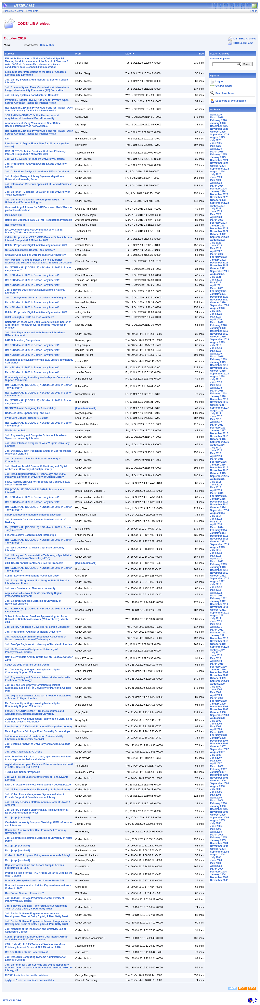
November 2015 (219, 470)
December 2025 (219, 126)
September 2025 (219, 134)
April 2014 (216, 524)
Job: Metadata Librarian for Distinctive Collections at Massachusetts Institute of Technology (35, 638)
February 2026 (218, 120)
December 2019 (219, 331)
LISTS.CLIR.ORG (11, 1000)
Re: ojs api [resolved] (17, 817)
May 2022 (215, 248)
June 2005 (216, 826)
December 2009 (219, 672)
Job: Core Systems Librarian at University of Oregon (35, 297)
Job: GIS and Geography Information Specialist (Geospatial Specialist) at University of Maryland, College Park (38, 688)
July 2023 (215, 208)
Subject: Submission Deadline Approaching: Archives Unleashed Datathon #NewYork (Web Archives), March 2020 (36, 619)
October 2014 (218, 507)
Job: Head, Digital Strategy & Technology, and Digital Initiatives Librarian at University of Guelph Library (35, 475)
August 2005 (217, 820)
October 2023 (218, 200)
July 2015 (215, 481)
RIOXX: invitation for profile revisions (26, 975)
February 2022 (218, 257)
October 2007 (218, 746)
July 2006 (215, 789)
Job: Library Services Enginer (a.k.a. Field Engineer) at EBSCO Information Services (36, 811)
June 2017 (216, 416)
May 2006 (215, 794)
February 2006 (218, 803)
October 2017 (218, 405)
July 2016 (215, 447)
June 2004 (216, 860)
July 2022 (215, 242)
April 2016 (216, 456)
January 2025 (218, 157)
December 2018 (219, 365)
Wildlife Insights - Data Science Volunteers (29, 317)
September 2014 (219, 510)
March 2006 (216, 800)
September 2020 (219, 305)
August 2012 (217, 581)
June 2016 (216, 450)
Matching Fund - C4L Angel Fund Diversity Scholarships (37, 731)
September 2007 (219, 749)
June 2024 (216, 177)
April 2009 (216, 695)
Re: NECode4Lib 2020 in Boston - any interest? (32, 275)
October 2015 (218, 473)
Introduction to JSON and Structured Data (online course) (38, 726)
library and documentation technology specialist (33, 514)
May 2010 (215, 658)
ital (7, 138)
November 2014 (219, 504)
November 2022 (219, 231)
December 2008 (219, 706)
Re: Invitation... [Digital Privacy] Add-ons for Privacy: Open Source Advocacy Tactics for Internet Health (39, 109)
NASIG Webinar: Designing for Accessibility (30, 408)
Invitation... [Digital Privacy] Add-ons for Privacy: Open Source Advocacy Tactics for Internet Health (36, 101)
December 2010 (219, 638)
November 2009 (219, 675)
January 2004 (218, 874)
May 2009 (215, 692)
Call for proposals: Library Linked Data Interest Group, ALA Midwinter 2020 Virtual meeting (36, 938)
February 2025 (218, 154)
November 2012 (219, 572)
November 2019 (219, 333)
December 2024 (219, 160)
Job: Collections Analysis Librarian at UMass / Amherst (37, 171)
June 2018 (216, 382)
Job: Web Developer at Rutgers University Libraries (35, 159)
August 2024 (217, 171)
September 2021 (219, 271)
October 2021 (218, 268)
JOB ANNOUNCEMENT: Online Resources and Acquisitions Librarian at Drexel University (32, 117)
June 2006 (216, 792)
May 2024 (215, 180)
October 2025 (218, 131)
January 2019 (218, 362)
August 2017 (217, 410)
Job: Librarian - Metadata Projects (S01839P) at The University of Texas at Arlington (35, 201)
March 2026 (216, 117)
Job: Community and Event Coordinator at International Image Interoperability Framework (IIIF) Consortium (37, 89)
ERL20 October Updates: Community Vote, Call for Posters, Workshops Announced (34, 231)
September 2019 (219, 339)
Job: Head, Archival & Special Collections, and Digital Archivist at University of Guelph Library (36, 468)
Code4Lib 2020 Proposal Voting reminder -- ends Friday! (37, 855)
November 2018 (219, 368)
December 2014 (219, 501)
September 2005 (219, 817)
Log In (219, 81)
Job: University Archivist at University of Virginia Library (37, 789)
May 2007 (215, 760)
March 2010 (216, 663)
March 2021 (216, 288)
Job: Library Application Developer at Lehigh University (37, 626)
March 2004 (216, 868)
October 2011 (218, 609)
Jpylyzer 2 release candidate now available (29, 980)
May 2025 (215, 146)
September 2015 (219, 476)
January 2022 (218, 259)
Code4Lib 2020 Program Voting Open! (27, 664)
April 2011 (216, 626)
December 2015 (219, 467)
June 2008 (216, 723)
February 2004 (218, 871)
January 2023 (218, 225)
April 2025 (216, 148)
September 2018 (219, 373)
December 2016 (219, 433)
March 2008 (216, 732)
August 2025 (217, 137)
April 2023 (216, 217)
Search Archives (219, 53)
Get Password (224, 85)
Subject (9, 53)
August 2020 (217, 308)
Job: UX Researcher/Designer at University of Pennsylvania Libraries (31, 651)
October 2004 (218, 848)
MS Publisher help (15, 430)
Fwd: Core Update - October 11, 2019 (26, 418)
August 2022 (217, 239)
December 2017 (219, 399)
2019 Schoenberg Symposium (22, 340)
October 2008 (218, 712)
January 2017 (218, 430)
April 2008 (216, 729)
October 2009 (218, 678)
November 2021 (219, 265)
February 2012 (218, 598)
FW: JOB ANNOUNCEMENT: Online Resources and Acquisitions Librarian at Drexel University (34, 712)
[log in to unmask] (85, 408)
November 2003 (219, 880)
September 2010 (219, 646)
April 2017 (216, 422)
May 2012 (215, 589)
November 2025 (219, 128)
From (78, 53)
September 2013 (219, 544)
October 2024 (218, 165)
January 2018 (218, 396)
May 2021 (215, 282)
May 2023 (215, 214)
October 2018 (218, 370)
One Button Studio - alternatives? (24, 893)
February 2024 (218, 188)
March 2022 (216, 254)
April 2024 (216, 183)
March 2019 (216, 356)
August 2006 (217, 786)
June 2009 (216, 689)
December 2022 (219, 228)
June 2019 (216, 348)
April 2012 (216, 592)
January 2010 (218, 669)
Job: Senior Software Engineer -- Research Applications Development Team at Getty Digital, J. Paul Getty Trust (37, 923)
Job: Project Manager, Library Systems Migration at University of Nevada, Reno (35, 178)
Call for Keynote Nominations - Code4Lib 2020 (31, 575)
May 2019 (215, 350)
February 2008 (218, 735)
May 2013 (215, 555)
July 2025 (215, 140)
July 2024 (215, 174)
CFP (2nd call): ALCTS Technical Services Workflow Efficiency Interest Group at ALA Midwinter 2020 (35, 946)
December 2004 (219, 843)
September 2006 (219, 783)
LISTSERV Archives (244, 38)
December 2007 (219, 740)
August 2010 (217, 649)
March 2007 (216, 766)
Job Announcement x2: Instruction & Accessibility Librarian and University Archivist (34, 738)
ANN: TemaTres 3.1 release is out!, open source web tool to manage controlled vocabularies (38, 758)
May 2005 (215, 829)
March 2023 (216, 220)
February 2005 (218, 837)
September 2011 (219, 612)
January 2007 (218, 772)
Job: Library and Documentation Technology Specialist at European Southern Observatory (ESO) (38, 557)
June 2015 (216, 484)
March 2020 (216, 322)
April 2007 (216, 763)
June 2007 (216, 757)
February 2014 (218, 530)
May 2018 (215, 385)
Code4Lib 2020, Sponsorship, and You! (27, 413)
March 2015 (216, 493)
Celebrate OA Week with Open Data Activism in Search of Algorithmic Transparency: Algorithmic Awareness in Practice (38, 325)
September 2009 (219, 681)
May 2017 (215, 419)
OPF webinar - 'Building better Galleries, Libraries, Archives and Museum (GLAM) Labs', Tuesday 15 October (38, 261)
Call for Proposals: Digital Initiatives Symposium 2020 (36, 245)
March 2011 (216, 629)
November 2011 (219, 607)
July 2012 (215, 584)
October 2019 (218, 336)
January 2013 (218, 567)
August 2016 (217, 444)
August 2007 (217, 752)
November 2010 (219, 641)
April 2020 (216, 319)
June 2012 (216, 587)
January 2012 (218, 601)
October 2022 (218, 234)
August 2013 (217, 547)
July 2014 (215, 515)
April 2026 (216, 114)
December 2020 (219, 296)
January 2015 (218, 498)
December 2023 (219, 194)
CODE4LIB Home (243, 43)
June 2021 (216, 279)
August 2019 (217, 342)
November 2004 (219, 846)
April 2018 (216, 387)
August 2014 (217, 513)
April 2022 (216, 251)
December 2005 (219, 809)
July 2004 (215, 857)
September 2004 (219, 851)
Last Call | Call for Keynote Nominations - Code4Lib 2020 (38, 784)
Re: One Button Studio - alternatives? (26, 952)
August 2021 (217, 274)
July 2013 (215, 550)
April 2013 (216, 558)
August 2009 (217, 683)
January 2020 (218, 328)
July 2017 (215, 413)
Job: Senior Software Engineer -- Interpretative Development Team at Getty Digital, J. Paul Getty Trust (36, 915)
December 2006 (219, 774)
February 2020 (218, 325)
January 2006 (218, 806)
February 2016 (218, 461)
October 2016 (218, 439)
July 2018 (215, 379)
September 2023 (219, 202)
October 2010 (218, 644)
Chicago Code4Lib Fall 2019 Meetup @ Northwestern (35, 254)
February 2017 (218, 427)
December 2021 (219, 262)
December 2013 (219, 535)
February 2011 (218, 632)
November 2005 (219, 811)
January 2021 (218, 294)
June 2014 (216, 518)
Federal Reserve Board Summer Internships (30, 535)
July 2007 (215, 755)
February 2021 (218, 291)
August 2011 (217, 615)
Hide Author (47, 45)
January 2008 (218, 737)
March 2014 (216, 527)
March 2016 (216, 459)
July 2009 (215, 686)
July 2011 (215, 618)
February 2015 (218, 496)
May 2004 (215, 863)
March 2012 (216, 595)
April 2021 (216, 285)
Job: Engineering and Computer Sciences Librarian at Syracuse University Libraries (36, 437)
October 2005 (218, 814)
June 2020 (216, 313)
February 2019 (218, 359)
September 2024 (219, 168)
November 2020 (219, 299)
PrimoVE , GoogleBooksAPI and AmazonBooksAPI (34, 880)
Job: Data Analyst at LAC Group (23, 751)
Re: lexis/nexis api (15, 224)
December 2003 (219, 877)
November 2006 (219, 777)
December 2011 (219, 604)
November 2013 (219, 538)
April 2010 (216, 661)
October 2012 (218, 575)
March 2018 (216, 390)
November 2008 (219, 709)
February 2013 (218, 564)
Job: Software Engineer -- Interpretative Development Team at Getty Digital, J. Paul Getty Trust (36, 907)
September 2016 (219, 442)
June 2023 (216, 211)
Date (128, 53)
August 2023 (217, 205)
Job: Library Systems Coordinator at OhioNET (31, 95)
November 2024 (219, 163)
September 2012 (219, 578)
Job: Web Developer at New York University (30, 588)
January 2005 (218, 840)
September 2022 (219, 237)
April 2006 (216, 797)
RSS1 (242, 988)
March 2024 (216, 185)
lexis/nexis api (13, 215)
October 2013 (218, 541)
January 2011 (218, 635)
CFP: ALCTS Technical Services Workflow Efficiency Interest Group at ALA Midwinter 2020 (35, 153)
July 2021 (215, 276)
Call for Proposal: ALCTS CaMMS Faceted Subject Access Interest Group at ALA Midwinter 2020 (38, 239)
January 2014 (218, 533)
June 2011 (216, 621)
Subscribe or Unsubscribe (231, 100)
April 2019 (216, 353)
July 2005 (215, 823)
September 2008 (219, 715)
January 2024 (218, 191)
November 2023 (219, 197)
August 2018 (217, 376)
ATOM (232, 988)
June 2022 (216, 245)
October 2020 (218, 302)
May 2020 (215, 316)
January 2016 (218, 464)
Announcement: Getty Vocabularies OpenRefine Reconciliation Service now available (33, 124)
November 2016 (219, 436)
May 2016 (215, 453)
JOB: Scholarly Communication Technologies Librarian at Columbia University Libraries (38, 720)
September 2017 (219, 407)
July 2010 (215, 652)
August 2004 (217, 854)
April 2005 (216, 831)
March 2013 (216, 561)
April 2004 (216, 866)
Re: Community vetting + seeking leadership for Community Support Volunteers (32, 671)
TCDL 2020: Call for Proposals (22, 772)
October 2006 (218, 780)
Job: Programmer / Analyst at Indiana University (33, 631)
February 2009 (218, 700)
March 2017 (216, 424)
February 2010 (218, 666)
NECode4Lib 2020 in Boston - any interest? (30, 250)
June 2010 (216, 655)
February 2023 (218, 222)
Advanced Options (220, 58)
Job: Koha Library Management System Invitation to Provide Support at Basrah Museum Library (35, 796)
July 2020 (215, 311)
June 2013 (216, 552)
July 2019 (215, 345)
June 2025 (216, 143)
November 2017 (219, 402)
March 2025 (216, 151)
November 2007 (219, 743)
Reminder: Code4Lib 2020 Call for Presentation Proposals (38, 220)
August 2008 (217, 718)
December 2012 (219, 570)
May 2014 (215, 521)
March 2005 (216, 834)
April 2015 (216, 490)
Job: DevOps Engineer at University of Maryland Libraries (38, 644)
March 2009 (216, 698)
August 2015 (217, 478)
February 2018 (218, 393)
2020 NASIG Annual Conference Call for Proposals (34, 563)
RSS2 (252, 988)
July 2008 (215, 720)
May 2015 (215, 487)
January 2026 (218, 123)
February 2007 (218, 769)
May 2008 (215, 726)
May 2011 (215, 624)
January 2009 (218, 703)
